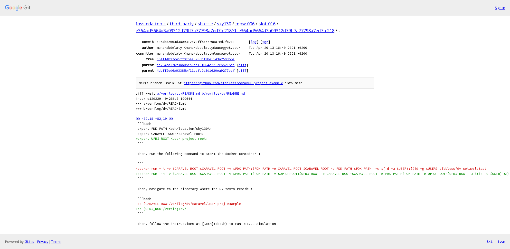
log (253, 42)
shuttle (205, 24)
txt (489, 241)
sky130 (224, 24)
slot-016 (267, 24)
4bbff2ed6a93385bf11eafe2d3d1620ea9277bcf (196, 70)
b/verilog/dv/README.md (223, 93)
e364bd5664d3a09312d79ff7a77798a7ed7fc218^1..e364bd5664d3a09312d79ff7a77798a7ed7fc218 (235, 30)
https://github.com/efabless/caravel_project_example (233, 83)
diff (242, 65)
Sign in (500, 7)
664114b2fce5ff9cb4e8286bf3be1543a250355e (196, 59)
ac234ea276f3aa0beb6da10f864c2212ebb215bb (196, 65)
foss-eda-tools (151, 24)
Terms (56, 241)
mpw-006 (245, 24)
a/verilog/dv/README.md (178, 93)
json (501, 241)
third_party (182, 24)
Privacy (42, 241)
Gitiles (29, 241)
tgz (265, 42)
